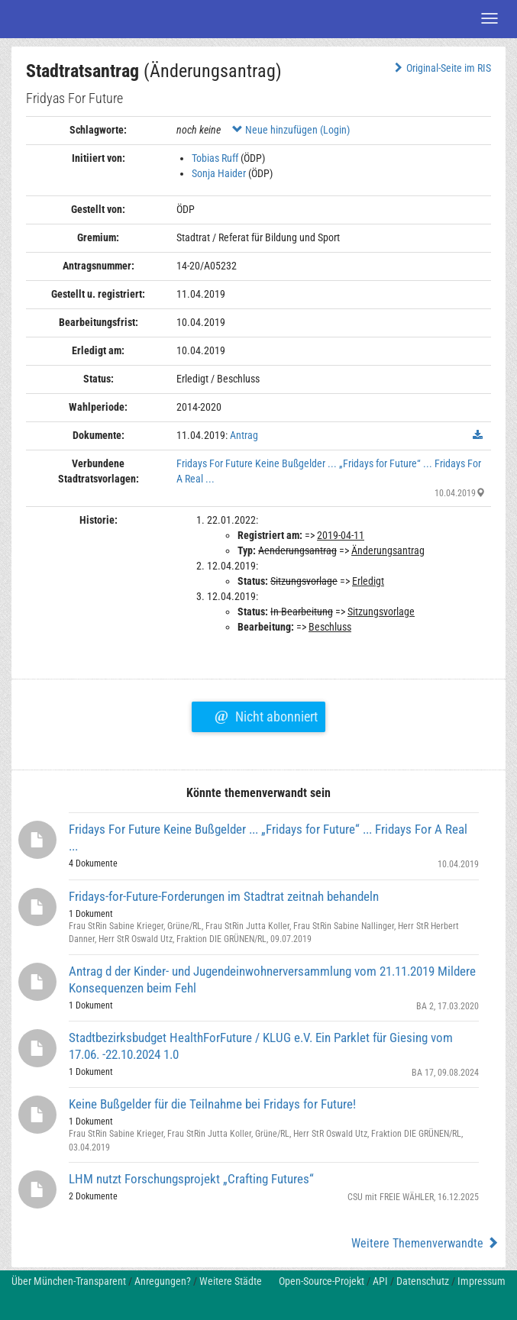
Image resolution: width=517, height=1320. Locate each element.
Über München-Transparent (68, 1281)
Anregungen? (162, 1281)
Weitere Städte (230, 1281)
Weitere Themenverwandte (425, 1243)
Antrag (244, 435)
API (380, 1281)
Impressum (481, 1281)
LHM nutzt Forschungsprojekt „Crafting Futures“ (191, 1178)
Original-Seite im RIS (441, 68)
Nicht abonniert (266, 715)
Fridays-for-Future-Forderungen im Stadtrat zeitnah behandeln (224, 896)
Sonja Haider (219, 173)
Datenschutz (422, 1281)
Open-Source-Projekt (321, 1281)
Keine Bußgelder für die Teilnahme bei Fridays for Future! (212, 1104)
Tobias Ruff (215, 158)
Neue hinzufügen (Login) (291, 130)
